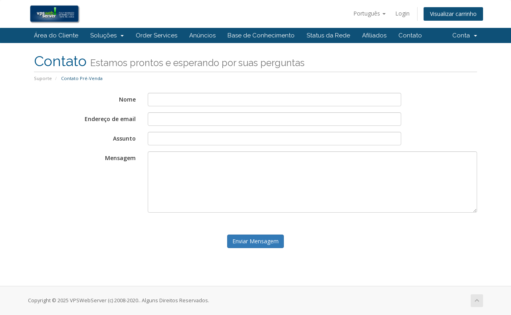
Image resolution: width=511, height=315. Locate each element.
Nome (127, 99)
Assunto (124, 138)
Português (369, 13)
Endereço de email (110, 119)
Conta (464, 35)
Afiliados (374, 35)
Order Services (156, 35)
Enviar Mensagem (255, 241)
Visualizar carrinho (453, 14)
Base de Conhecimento (261, 35)
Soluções (107, 35)
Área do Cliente (56, 35)
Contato (410, 35)
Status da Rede (328, 35)
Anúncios (202, 35)
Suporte (43, 78)
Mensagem (120, 158)
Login (402, 13)
